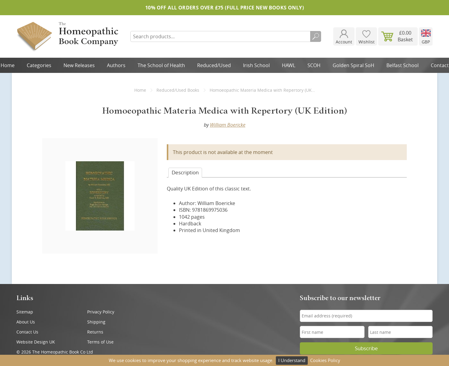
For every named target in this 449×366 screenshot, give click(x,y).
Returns (95, 332)
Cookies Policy (325, 360)
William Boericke (227, 124)
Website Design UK (35, 342)
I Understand (291, 360)
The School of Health (161, 65)
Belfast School (402, 65)
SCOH (313, 65)
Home (140, 90)
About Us (25, 322)
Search (315, 36)
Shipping (96, 322)
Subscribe (366, 348)
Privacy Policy (100, 312)
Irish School (256, 65)
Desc (185, 172)
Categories (39, 65)
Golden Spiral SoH (353, 65)
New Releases (79, 65)
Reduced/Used (214, 65)
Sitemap (24, 312)
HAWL (288, 65)
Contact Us (27, 332)
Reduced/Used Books (177, 90)
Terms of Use (100, 342)
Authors (116, 65)
